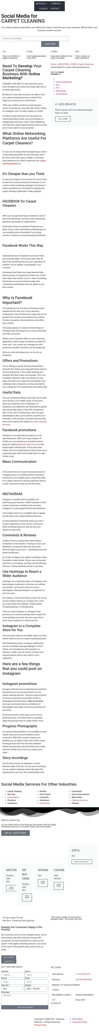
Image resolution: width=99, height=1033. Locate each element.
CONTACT (55, 9)
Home (53, 64)
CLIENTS (43, 9)
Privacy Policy (40, 1025)
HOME (73, 64)
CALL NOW (63, 119)
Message (5, 992)
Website (4, 971)
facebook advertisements (29, 444)
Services (5, 985)
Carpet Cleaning (85, 64)
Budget (28, 985)
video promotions (35, 701)
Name (27, 971)
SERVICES (42, 3)
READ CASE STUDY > (81, 862)
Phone (4, 978)
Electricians (45, 803)
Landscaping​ (13, 797)
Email (27, 978)
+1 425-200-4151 (82, 974)
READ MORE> (11, 888)
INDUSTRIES (63, 64)
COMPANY (57, 3)
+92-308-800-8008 (83, 979)
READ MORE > (27, 897)
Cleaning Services (79, 800)
